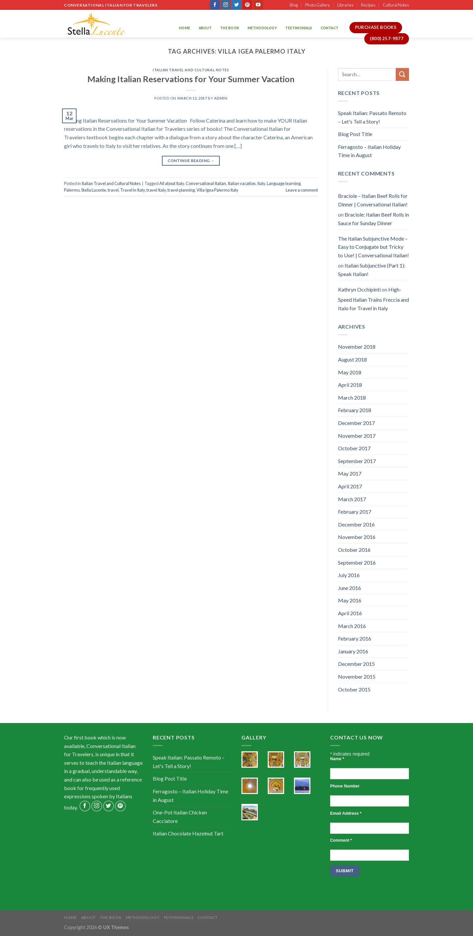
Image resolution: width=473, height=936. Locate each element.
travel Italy (156, 190)
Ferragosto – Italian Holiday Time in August (369, 151)
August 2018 (352, 359)
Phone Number (345, 786)
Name (337, 759)
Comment (341, 840)
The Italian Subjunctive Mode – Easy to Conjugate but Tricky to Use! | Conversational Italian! (373, 246)
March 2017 (352, 499)
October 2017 (354, 448)
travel (113, 190)
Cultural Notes (396, 5)
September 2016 (357, 562)
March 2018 (352, 397)
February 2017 (354, 511)
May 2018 (349, 372)
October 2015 (354, 689)
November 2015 (356, 676)
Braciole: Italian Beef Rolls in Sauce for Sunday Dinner (373, 218)
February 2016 (354, 638)
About (205, 28)
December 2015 (356, 664)
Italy (261, 183)
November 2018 (356, 346)
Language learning (284, 183)
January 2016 (353, 651)
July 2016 (349, 575)
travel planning (181, 190)
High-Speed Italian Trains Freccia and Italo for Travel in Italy (373, 298)
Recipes (368, 5)
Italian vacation (242, 183)
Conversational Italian (206, 183)
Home (184, 28)
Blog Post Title (355, 134)
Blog (294, 5)
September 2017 (357, 461)
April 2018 (350, 385)
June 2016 (349, 588)
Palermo (71, 190)
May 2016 (349, 600)
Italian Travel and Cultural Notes (191, 70)
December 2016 (356, 524)
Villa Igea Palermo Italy (217, 190)
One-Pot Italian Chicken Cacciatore (180, 816)
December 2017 (356, 423)
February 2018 (354, 410)
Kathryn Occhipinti (359, 289)
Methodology (262, 28)
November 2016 (356, 537)
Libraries (345, 5)
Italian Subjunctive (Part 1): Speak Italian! (371, 269)
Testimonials (298, 28)
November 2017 (356, 436)
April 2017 (350, 486)
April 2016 (350, 613)
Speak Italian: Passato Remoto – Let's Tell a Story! (372, 117)
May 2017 (349, 473)
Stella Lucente (93, 190)
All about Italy (171, 183)
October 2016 (354, 550)
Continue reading (191, 160)
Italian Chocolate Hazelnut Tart (188, 833)
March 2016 (352, 626)
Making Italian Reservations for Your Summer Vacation (191, 79)
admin (221, 98)
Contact (329, 28)
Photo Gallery (317, 5)
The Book (229, 28)
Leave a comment (302, 190)
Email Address (345, 813)
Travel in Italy (132, 190)
